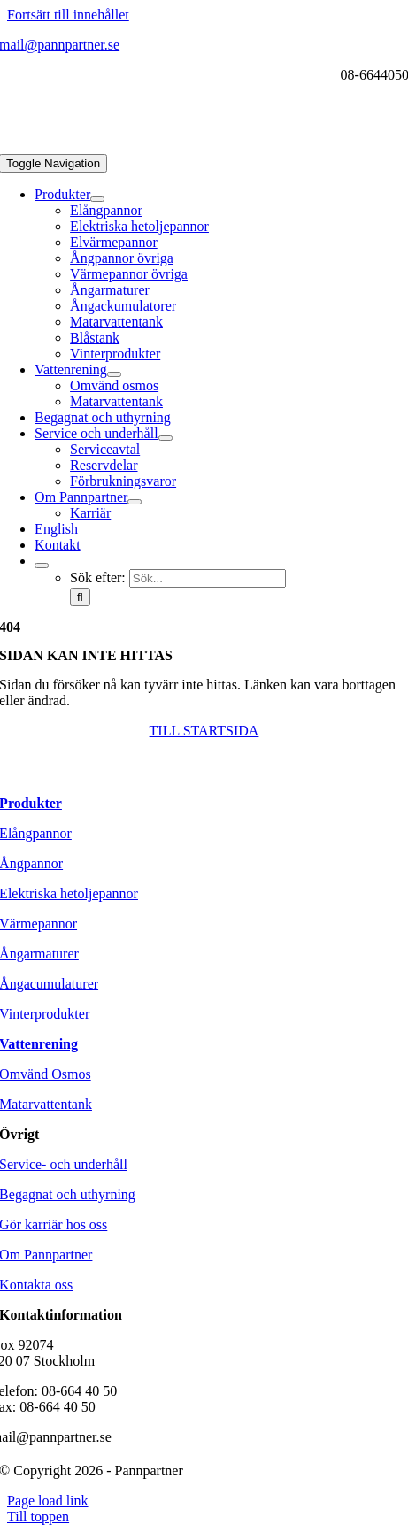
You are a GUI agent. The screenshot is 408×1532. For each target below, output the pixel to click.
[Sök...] (207, 578)
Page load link (48, 1500)
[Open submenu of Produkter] (97, 199)
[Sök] (80, 597)
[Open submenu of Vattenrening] (114, 374)
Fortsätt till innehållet (68, 14)
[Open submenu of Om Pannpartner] (134, 501)
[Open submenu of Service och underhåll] (165, 438)
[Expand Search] (42, 565)
